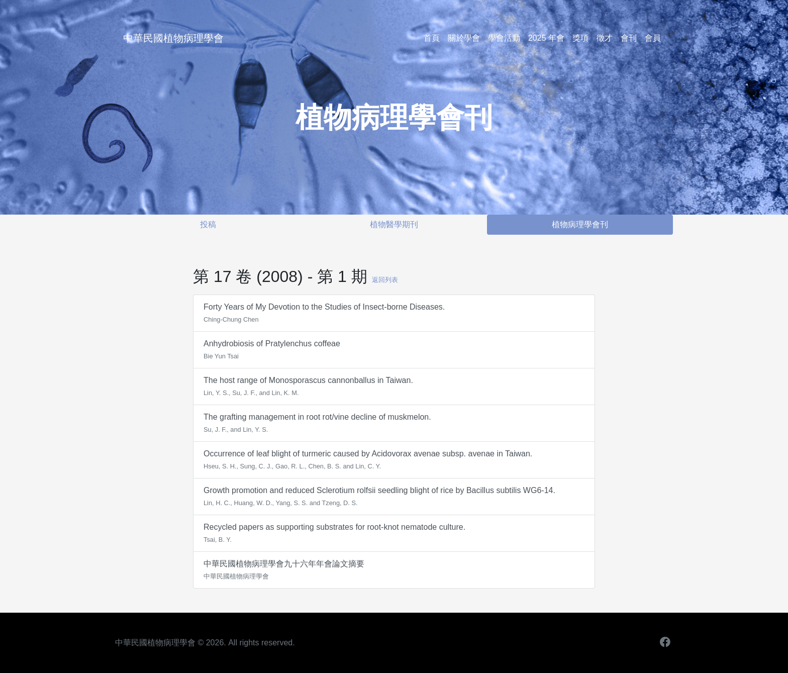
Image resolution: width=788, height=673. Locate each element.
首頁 (432, 38)
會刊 (629, 38)
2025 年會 (546, 38)
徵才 (605, 38)
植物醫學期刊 (394, 224)
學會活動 (504, 38)
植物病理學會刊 (580, 224)
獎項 (580, 38)
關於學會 (464, 38)
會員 (653, 38)
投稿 (208, 224)
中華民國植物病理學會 (173, 38)
